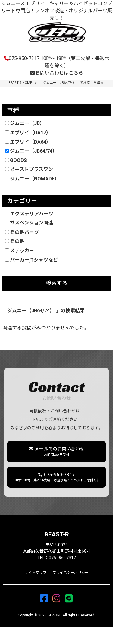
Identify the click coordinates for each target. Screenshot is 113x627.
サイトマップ (35, 573)
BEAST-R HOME (20, 83)
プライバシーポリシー (70, 573)
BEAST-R (56, 534)
